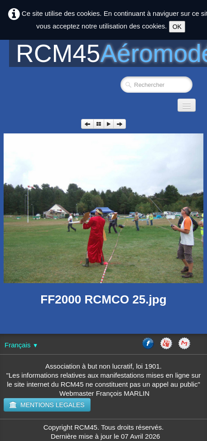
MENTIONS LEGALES (47, 404)
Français (21, 345)
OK (177, 26)
